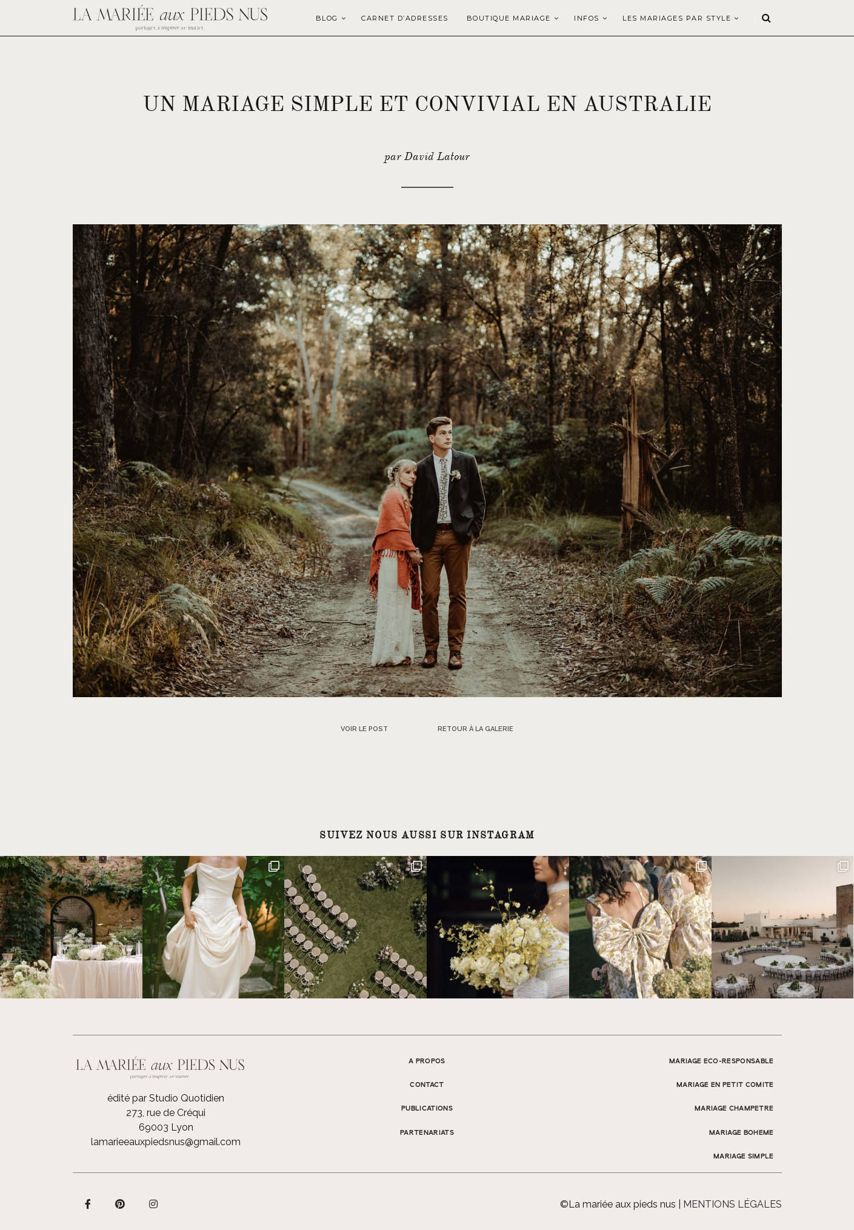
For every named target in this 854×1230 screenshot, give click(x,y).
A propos (427, 1061)
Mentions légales (732, 1204)
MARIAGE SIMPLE (743, 1156)
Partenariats (427, 1133)
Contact (427, 1085)
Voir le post (364, 729)
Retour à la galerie (475, 729)
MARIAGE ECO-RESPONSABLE (721, 1061)
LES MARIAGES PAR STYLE (676, 18)
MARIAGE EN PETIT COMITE (725, 1085)
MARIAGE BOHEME (741, 1133)
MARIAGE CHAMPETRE (734, 1109)
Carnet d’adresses (405, 18)
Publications (427, 1109)
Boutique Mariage (509, 18)
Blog (327, 18)
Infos (586, 18)
